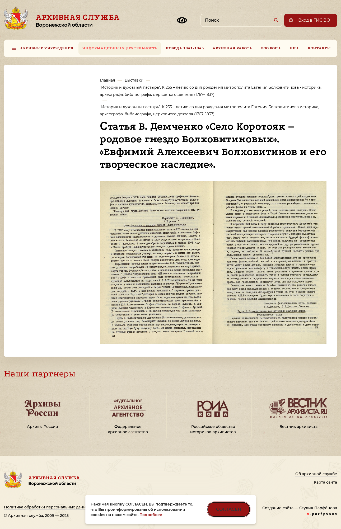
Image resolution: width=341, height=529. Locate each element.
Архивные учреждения (46, 48)
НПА (294, 48)
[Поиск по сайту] (241, 20)
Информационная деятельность (119, 48)
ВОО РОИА (271, 48)
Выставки (134, 80)
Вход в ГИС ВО (314, 20)
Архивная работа (232, 48)
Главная (107, 80)
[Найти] (275, 19)
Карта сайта (325, 482)
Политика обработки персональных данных (47, 507)
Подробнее (150, 514)
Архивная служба (78, 20)
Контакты (319, 48)
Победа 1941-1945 (185, 48)
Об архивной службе (316, 473)
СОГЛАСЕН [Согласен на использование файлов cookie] (228, 509)
